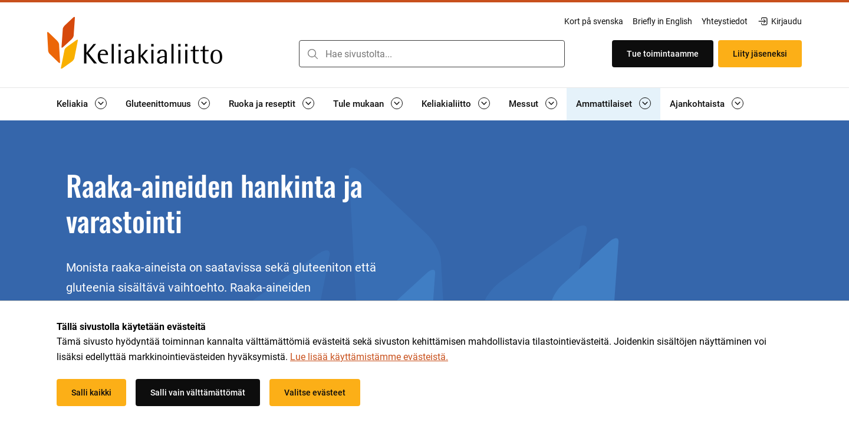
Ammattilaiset (604, 104)
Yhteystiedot (725, 21)
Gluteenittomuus (158, 104)
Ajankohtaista (697, 104)
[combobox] (432, 53)
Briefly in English (662, 21)
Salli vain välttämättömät (197, 392)
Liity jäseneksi (760, 53)
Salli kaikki (91, 392)
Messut (523, 104)
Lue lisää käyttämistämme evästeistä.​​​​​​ (369, 356)
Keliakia (72, 104)
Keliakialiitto (446, 104)
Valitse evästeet (314, 392)
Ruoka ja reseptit (262, 104)
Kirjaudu (779, 21)
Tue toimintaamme (663, 53)
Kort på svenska (593, 21)
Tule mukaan (358, 104)
